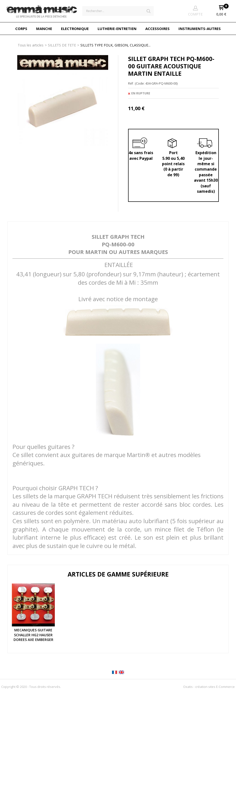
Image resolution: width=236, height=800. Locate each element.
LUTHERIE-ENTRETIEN (117, 28)
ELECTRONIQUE (75, 28)
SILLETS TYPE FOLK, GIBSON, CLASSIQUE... (115, 45)
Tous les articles (31, 45)
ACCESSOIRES (157, 28)
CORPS (21, 28)
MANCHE (44, 28)
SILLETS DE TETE (62, 45)
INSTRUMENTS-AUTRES (199, 28)
